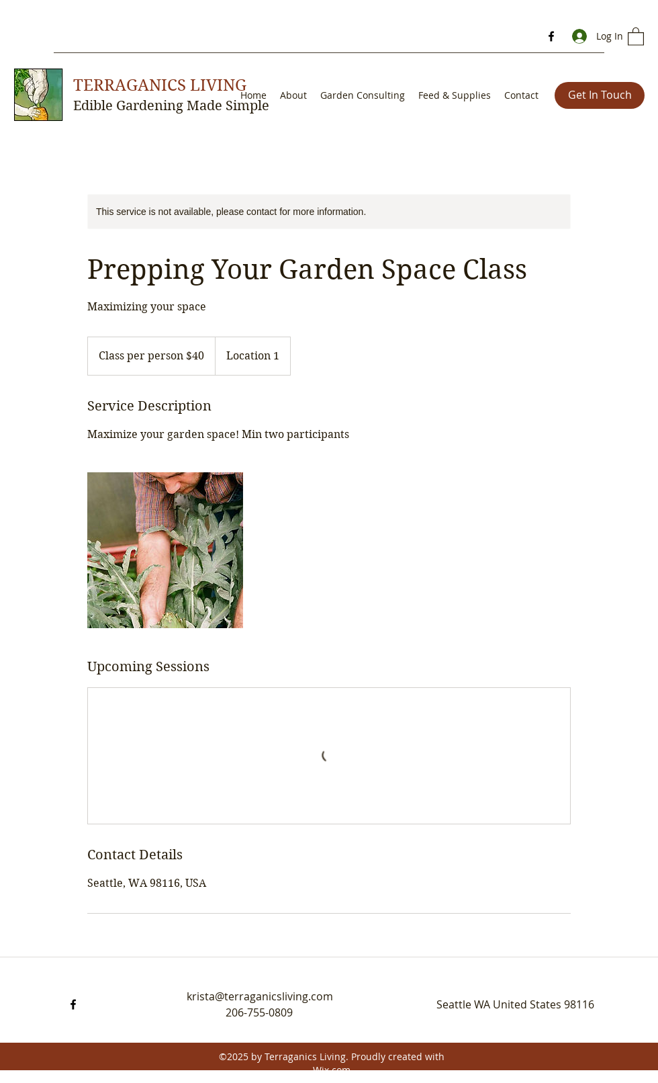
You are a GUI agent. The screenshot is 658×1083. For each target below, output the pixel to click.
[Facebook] (551, 36)
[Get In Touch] (600, 95)
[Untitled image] (165, 550)
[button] (636, 36)
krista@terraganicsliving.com (260, 996)
